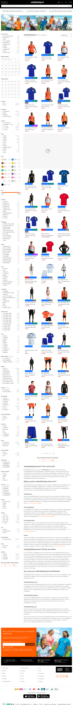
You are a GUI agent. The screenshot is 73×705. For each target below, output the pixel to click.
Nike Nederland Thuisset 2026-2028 (64, 128)
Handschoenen (6, 44)
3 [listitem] (12, 59)
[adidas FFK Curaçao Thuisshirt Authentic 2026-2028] (31, 71)
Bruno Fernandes (7, 251)
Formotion (5, 409)
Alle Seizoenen (6, 501)
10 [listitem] (15, 62)
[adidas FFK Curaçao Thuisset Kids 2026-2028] (64, 95)
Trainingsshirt (6, 434)
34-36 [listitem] (9, 88)
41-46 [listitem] (19, 95)
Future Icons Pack (7, 237)
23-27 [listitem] (6, 82)
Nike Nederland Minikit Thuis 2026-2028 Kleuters (47, 128)
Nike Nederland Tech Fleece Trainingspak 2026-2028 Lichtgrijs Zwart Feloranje (64, 280)
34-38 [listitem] (12, 88)
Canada (5, 344)
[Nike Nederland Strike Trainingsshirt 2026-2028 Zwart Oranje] (31, 177)
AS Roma (5, 280)
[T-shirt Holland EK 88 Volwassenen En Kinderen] (64, 71)
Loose (4, 416)
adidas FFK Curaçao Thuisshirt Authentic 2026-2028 (31, 81)
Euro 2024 (5, 233)
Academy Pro (6, 208)
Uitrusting (5, 557)
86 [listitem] (15, 65)
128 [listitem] (19, 68)
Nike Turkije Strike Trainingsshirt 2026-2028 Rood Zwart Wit (64, 210)
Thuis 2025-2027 (7, 316)
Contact (22, 676)
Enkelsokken (6, 486)
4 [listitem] (15, 59)
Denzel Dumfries (7, 259)
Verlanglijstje (62, 2)
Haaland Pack (6, 238)
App (40, 668)
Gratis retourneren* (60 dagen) (37, 11)
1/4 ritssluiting (6, 358)
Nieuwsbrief (41, 673)
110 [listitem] (9, 68)
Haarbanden (6, 42)
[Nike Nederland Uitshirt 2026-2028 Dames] (31, 248)
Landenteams (6, 301)
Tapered (5, 480)
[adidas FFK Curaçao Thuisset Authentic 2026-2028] (47, 339)
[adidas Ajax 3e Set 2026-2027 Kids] (47, 271)
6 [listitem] (2, 62)
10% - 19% (5, 516)
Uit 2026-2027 (6, 326)
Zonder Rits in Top (7, 376)
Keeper (5, 529)
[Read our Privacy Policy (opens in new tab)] (12, 647)
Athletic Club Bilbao (7, 281)
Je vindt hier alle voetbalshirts (34, 503)
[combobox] (36, 6)
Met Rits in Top (6, 375)
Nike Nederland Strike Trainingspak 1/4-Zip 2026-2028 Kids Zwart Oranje (30, 303)
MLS (4, 304)
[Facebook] (57, 676)
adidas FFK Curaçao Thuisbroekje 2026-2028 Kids (31, 445)
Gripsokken (5, 488)
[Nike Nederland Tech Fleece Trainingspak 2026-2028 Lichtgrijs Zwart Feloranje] (64, 271)
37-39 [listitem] (9, 92)
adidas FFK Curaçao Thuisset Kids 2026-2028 (64, 105)
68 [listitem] (5, 65)
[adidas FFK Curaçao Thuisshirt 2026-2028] (47, 48)
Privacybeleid (7, 647)
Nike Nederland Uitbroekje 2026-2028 (30, 420)
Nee (52, 460)
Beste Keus (5, 545)
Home (2, 14)
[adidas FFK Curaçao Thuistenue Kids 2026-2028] (31, 224)
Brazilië (4, 342)
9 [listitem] (12, 62)
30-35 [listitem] (9, 85)
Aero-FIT (5, 398)
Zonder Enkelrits (7, 391)
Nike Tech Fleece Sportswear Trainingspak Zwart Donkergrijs (47, 234)
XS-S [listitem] (19, 75)
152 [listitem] (12, 72)
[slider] (1, 192)
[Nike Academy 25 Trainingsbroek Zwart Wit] (64, 433)
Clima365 (5, 401)
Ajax (4, 270)
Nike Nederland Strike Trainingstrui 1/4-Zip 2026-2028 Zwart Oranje (64, 397)
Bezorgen (4, 676)
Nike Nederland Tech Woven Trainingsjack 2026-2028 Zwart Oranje (64, 420)
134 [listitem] (2, 72)
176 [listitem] (2, 75)
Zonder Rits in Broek (8, 379)
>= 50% (5, 522)
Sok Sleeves (6, 490)
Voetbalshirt (6, 435)
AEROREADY (6, 399)
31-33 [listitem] (15, 85)
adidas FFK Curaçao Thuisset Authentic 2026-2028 (47, 351)
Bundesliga (5, 291)
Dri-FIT (4, 406)
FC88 (4, 144)
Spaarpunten (23, 670)
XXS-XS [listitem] (12, 76)
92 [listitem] (19, 65)
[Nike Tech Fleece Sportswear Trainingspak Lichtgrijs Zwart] (31, 271)
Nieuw (4, 547)
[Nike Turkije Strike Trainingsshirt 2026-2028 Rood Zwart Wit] (64, 200)
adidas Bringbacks (7, 213)
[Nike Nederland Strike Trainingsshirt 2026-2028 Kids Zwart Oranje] (47, 433)
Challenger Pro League (8, 292)
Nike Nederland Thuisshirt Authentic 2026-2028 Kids (64, 234)
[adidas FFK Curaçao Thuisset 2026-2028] (47, 177)
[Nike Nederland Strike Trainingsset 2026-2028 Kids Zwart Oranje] (64, 340)
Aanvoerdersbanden (8, 36)
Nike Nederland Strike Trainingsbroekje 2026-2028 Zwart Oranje (30, 326)
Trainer (4, 532)
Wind (4, 504)
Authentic (5, 218)
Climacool (5, 403)
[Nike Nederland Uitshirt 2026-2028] (64, 48)
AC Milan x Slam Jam (8, 225)
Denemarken (6, 349)
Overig (4, 305)
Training (5, 555)
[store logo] (36, 2)
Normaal (5, 417)
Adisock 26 (5, 214)
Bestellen (4, 670)
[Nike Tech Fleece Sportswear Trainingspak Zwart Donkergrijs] (47, 223)
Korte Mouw (6, 442)
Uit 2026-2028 (6, 325)
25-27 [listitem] (9, 82)
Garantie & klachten (24, 668)
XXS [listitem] (9, 75)
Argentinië (5, 276)
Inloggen (58, 2)
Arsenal (5, 278)
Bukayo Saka (6, 252)
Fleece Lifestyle (6, 235)
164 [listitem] (19, 72)
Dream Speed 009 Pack (9, 232)
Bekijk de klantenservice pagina (10, 661)
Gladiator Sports (7, 147)
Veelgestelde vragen (6, 681)
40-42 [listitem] (9, 95)
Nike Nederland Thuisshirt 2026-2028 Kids (47, 105)
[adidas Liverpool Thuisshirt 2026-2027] (31, 387)
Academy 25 (6, 206)
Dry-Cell (5, 408)
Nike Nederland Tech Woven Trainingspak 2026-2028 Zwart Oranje (31, 374)
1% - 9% (5, 514)
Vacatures (23, 681)
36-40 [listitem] (2, 92)
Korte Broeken (6, 52)
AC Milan (5, 268)
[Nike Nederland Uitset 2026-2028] (47, 200)
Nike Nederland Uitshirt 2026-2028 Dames (30, 257)
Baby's (4, 113)
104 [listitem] (6, 68)
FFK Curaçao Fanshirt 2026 (63, 186)
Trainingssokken (6, 493)
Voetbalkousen (6, 495)
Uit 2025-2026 (6, 330)
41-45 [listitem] (15, 95)
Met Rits (5, 368)
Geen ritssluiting (7, 360)
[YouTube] (66, 676)
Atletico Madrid (6, 283)
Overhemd (5, 429)
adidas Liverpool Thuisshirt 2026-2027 (31, 397)
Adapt (4, 211)
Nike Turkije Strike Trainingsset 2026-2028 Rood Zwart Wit (47, 257)
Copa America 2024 (8, 230)
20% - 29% (5, 518)
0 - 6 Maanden (6, 122)
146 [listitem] (9, 72)
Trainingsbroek (6, 467)
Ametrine (5, 216)
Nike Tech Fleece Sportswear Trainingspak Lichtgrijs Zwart (31, 280)
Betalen (3, 673)
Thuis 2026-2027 (7, 315)
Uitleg (11, 356)
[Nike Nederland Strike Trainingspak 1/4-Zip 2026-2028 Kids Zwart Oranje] (31, 294)
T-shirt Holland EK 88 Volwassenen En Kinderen (64, 80)
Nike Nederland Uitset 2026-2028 (46, 209)
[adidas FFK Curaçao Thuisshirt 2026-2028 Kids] (31, 95)
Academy (5, 201)
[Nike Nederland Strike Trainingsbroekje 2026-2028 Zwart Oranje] (31, 317)
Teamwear (41, 681)
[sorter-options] (66, 35)
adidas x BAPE (6, 228)
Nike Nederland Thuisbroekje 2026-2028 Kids (64, 374)
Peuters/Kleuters (7, 116)
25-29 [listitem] (12, 82)
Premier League (7, 307)
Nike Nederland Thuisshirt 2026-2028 (31, 57)
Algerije (5, 275)
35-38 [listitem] (15, 88)
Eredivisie (5, 294)
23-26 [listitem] (2, 82)
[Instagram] (60, 676)
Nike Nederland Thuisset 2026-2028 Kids (47, 80)
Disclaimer (35, 704)
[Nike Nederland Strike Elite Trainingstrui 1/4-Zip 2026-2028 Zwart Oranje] (64, 248)
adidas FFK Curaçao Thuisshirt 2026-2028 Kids (31, 105)
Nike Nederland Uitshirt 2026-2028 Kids (47, 397)
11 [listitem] (19, 62)
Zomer (4, 508)
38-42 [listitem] (15, 92)
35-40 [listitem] (19, 88)
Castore (5, 139)
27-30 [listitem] (15, 82)
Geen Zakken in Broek (8, 383)
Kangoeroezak (6, 371)
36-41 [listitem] (6, 92)
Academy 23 (6, 203)
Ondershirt (5, 427)
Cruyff (4, 142)
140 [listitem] (6, 72)
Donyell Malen (6, 262)
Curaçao (5, 347)
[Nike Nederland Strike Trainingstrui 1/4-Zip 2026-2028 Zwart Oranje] (64, 387)
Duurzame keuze (7, 539)
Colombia (5, 345)
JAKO (4, 150)
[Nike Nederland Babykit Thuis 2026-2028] (47, 317)
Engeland (5, 352)
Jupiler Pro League (7, 296)
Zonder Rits (6, 370)
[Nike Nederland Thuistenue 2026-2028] (47, 410)
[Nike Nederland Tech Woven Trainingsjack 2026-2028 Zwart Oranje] (64, 410)
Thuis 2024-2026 (7, 320)
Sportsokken (6, 491)
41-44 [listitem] (12, 95)
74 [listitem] (9, 65)
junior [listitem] (2, 59)
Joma (4, 152)
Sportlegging (6, 465)
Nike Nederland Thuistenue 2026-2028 (46, 420)
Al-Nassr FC (6, 273)
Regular (5, 475)
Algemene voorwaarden (50, 704)
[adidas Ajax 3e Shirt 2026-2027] (31, 339)
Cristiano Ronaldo (7, 257)
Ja (43, 460)
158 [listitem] (16, 72)
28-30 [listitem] (2, 85)
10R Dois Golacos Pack (8, 223)
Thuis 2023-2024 (7, 323)
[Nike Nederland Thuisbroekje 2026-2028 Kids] (64, 364)
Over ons (22, 673)
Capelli (4, 137)
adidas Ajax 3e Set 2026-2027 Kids (47, 280)
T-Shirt (4, 432)
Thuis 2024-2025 (7, 321)
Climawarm (5, 404)
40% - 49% (5, 521)
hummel (5, 149)
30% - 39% (5, 519)
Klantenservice (5, 668)
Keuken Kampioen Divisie (9, 297)
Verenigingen (41, 678)
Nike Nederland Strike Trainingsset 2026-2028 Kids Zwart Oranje (63, 351)
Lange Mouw (6, 444)
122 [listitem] (16, 68)
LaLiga (4, 299)
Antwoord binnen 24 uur (28, 660)
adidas (4, 135)
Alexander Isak (6, 246)
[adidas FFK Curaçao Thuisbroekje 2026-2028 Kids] (31, 434)
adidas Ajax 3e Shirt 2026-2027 (31, 351)
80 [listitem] (12, 65)
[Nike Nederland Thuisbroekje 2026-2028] (47, 364)
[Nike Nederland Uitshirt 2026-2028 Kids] (47, 387)
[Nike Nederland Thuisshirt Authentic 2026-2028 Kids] (64, 223)
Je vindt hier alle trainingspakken (46, 516)
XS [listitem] (15, 75)
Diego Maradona (7, 261)
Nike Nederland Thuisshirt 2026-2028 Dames (31, 128)
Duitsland (5, 350)
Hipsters (5, 45)
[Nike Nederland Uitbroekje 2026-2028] (31, 410)
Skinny (4, 476)
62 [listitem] (2, 65)
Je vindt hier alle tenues (60, 546)
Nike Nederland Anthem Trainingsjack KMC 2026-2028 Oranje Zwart (64, 303)
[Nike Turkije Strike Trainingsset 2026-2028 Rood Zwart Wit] (47, 248)
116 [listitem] (12, 68)
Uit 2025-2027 (6, 328)
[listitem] (10, 36)
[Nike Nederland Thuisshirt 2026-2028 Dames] (31, 119)
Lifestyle (5, 553)
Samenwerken (41, 676)
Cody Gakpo (6, 254)
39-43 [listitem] (6, 95)
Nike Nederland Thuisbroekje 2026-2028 (47, 374)
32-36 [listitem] (6, 88)
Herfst (4, 240)
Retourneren (4, 678)
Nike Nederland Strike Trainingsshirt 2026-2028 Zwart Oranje (31, 187)
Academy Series (7, 209)
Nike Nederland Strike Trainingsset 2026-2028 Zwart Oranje (30, 210)
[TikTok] (64, 677)
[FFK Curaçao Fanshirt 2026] (64, 177)
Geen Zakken (6, 373)
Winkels (22, 678)
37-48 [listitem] (12, 92)
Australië (5, 285)
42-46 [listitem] (2, 98)
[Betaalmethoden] (37, 689)
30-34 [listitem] (6, 85)
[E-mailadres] (14, 644)
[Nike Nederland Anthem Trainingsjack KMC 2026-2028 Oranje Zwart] (64, 294)
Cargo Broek (6, 462)
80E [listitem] (6, 75)
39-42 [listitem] (2, 95)
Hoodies (5, 47)
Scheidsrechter (6, 531)
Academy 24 (6, 204)
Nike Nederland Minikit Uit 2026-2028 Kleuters (47, 303)
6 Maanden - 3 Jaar (8, 124)
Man (4, 103)
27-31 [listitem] (19, 82)
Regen (4, 503)
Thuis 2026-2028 (7, 313)
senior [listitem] (6, 59)
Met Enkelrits (6, 390)
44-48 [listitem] (15, 98)
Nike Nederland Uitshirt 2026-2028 (63, 57)
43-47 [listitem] (12, 98)
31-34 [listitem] (19, 85)
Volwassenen (6, 111)
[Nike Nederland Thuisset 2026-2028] (64, 119)
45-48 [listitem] (19, 98)
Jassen (4, 50)
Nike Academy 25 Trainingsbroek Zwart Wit (64, 444)
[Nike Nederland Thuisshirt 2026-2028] (31, 48)
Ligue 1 (5, 302)
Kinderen (5, 114)
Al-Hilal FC (5, 272)
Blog (40, 670)
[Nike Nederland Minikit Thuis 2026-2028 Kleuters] (47, 119)
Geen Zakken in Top (8, 381)
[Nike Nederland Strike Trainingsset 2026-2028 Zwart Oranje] (31, 200)
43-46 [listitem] (9, 98)
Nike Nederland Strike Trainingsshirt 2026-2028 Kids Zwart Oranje (47, 445)
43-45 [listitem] (6, 98)
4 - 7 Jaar (5, 126)
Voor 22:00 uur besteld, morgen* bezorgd (61, 11)
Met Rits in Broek (7, 378)
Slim (4, 419)
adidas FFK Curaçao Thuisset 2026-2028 (46, 186)
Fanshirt (5, 426)
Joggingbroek (6, 463)
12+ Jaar (5, 129)
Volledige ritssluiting (7, 361)
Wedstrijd (5, 558)
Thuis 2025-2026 (7, 318)
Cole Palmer (6, 256)
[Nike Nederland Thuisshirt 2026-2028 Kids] (47, 94)
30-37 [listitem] (12, 85)
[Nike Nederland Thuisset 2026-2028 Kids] (47, 71)
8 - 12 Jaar (5, 127)
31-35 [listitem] (2, 88)
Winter (4, 506)
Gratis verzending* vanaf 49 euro (13, 11)
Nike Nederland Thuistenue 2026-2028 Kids (63, 326)
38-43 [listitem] (19, 92)
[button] (70, 2)
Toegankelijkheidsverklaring (64, 704)
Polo (4, 431)
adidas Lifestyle (6, 227)
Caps (4, 39)
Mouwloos (5, 445)
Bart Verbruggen (7, 249)
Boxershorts (6, 37)
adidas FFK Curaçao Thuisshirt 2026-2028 (46, 57)
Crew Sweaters (6, 41)
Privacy (41, 704)
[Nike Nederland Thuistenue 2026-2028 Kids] (64, 317)
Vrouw (4, 104)
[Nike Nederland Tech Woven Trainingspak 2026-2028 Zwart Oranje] (31, 364)
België (4, 340)
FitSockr (5, 145)
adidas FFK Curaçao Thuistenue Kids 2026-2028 (30, 234)
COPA (4, 140)
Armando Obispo (7, 248)
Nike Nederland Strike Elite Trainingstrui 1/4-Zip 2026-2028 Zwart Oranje (64, 257)
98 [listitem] (2, 68)
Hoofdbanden (6, 49)
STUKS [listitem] (9, 59)
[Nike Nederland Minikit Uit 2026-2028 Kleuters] (47, 294)
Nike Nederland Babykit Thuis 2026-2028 (47, 326)
